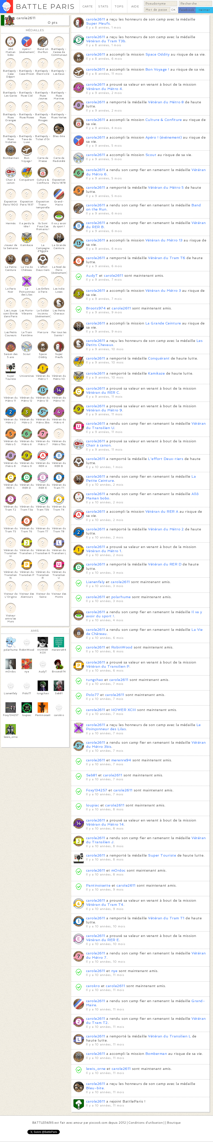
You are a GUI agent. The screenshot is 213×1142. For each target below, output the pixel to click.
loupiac (92, 805)
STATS (103, 6)
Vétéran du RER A (161, 511)
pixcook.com (98, 1122)
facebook (186, 10)
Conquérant (159, 358)
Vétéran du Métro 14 (105, 824)
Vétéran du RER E (102, 940)
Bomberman (156, 1054)
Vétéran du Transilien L (169, 1036)
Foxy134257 (96, 790)
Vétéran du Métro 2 (166, 529)
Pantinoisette (98, 885)
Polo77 (92, 695)
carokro (93, 986)
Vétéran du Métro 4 (104, 89)
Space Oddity (157, 54)
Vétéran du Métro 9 (104, 410)
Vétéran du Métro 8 (166, 102)
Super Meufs (98, 23)
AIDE (135, 6)
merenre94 (121, 760)
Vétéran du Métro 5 (166, 187)
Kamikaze (156, 373)
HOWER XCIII (123, 710)
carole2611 (26, 18)
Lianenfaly (95, 582)
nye (114, 971)
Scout (150, 155)
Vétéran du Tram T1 (166, 918)
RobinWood (121, 647)
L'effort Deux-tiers (165, 459)
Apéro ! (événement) (163, 137)
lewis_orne (96, 1069)
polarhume (121, 597)
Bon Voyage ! (157, 69)
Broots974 (96, 308)
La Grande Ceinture (163, 323)
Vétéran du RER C (102, 392)
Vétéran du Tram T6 (166, 258)
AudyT (92, 275)
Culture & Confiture (163, 120)
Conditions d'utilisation (145, 1122)
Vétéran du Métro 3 (163, 290)
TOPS (119, 6)
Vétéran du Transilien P (107, 666)
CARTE (87, 6)
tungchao (94, 680)
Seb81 (91, 775)
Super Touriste (162, 855)
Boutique (174, 1122)
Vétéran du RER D (164, 564)
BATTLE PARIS (45, 6)
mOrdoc (118, 870)
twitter (204, 10)
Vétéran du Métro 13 (164, 240)
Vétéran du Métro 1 (103, 551)
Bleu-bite (95, 1088)
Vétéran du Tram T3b (105, 41)
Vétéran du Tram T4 (104, 905)
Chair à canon (98, 445)
